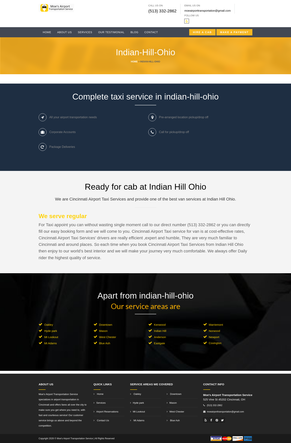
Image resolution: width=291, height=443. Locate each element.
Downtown (105, 324)
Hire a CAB (202, 32)
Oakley (48, 324)
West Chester (107, 337)
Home (47, 32)
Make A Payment (234, 32)
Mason (103, 330)
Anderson (160, 337)
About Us (64, 32)
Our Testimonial (111, 32)
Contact (151, 32)
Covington (215, 343)
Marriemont (216, 324)
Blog (134, 32)
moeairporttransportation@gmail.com (207, 10)
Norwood (214, 330)
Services (85, 32)
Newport (214, 337)
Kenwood (160, 324)
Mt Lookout (51, 337)
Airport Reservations (106, 411)
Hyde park (50, 330)
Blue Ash (104, 343)
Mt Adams (50, 343)
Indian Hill (160, 330)
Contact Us (101, 420)
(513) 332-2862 (162, 11)
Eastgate (159, 343)
